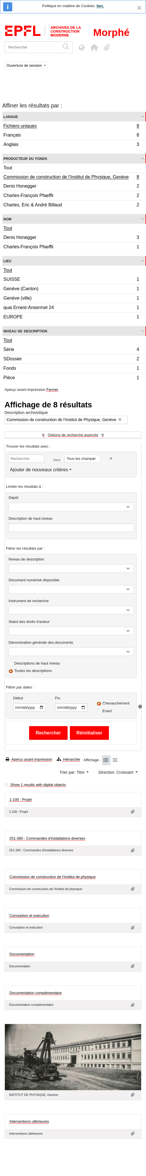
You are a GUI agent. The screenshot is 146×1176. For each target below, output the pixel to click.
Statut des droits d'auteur (29, 622)
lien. (100, 6)
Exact (107, 711)
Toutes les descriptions (33, 671)
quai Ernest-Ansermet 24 (71, 308)
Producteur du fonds (25, 158)
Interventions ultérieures (29, 1118)
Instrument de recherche (29, 601)
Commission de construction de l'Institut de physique (52, 877)
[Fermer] (139, 7)
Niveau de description (25, 331)
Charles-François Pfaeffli (71, 196)
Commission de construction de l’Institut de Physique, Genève (71, 178)
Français (71, 136)
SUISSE (71, 280)
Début (18, 698)
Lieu (7, 260)
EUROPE (71, 318)
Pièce (71, 378)
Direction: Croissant (116, 772)
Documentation (21, 954)
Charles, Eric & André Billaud (71, 206)
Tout (7, 167)
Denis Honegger (71, 187)
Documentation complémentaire (35, 993)
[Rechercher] (32, 47)
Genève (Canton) (71, 289)
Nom (7, 219)
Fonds (71, 369)
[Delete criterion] (111, 458)
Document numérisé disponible (34, 580)
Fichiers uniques (71, 127)
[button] (94, 47)
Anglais (71, 145)
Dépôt (14, 497)
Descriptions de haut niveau (37, 663)
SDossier (71, 360)
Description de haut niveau (30, 518)
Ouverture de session (25, 65)
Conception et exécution (29, 915)
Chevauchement (115, 703)
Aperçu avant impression (29, 759)
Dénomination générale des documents (41, 642)
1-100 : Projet (20, 799)
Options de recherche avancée (73, 435)
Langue (10, 116)
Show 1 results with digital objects (35, 785)
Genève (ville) (71, 299)
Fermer (52, 389)
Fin (57, 698)
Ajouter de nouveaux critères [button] (39, 469)
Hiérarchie (68, 759)
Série (71, 350)
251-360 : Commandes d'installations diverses (47, 838)
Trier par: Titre (73, 772)
